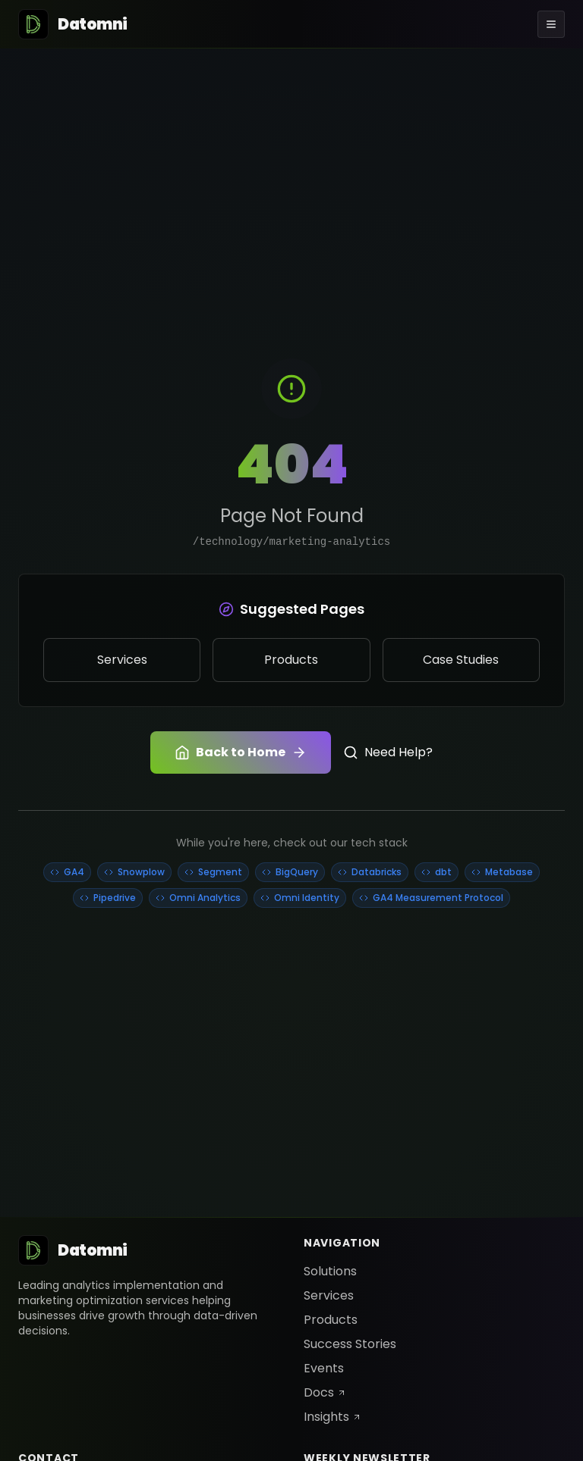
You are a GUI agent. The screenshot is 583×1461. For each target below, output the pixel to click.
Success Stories (350, 1344)
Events (324, 1368)
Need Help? (388, 752)
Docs (325, 1392)
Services (329, 1295)
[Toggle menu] (551, 24)
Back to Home (241, 752)
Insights (332, 1416)
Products (331, 1319)
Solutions (330, 1271)
